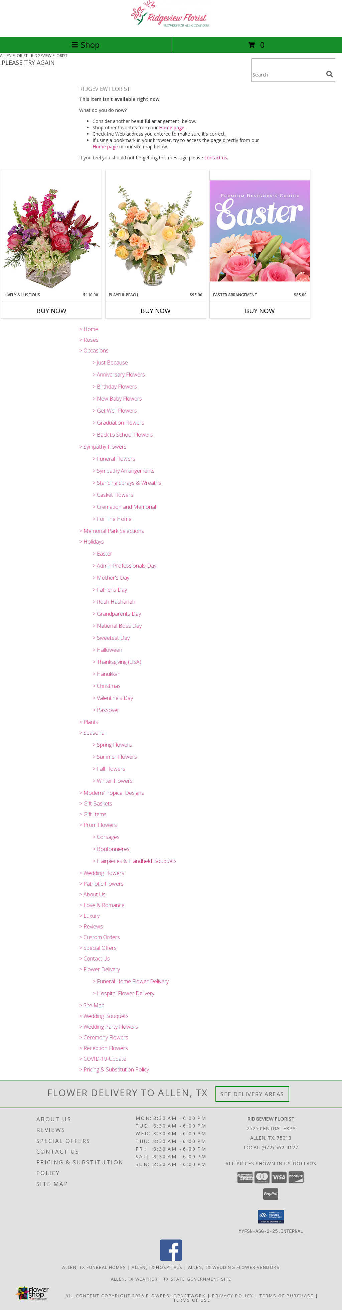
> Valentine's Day (113, 698)
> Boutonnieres (111, 849)
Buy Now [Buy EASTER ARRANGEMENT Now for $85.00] (260, 310)
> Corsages (106, 837)
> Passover (106, 710)
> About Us (92, 894)
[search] (329, 74)
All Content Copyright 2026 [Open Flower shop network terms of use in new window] (104, 1295)
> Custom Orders (99, 937)
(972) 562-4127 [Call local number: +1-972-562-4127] (280, 1147)
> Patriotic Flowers (101, 883)
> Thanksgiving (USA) (117, 662)
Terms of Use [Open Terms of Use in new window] (191, 1300)
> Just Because (110, 362)
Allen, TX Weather (134, 1279)
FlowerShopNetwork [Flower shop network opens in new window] (176, 1295)
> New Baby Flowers (117, 398)
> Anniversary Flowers (119, 374)
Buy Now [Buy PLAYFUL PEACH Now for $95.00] (156, 310)
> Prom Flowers (98, 825)
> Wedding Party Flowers (108, 1026)
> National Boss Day (117, 625)
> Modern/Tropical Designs (111, 792)
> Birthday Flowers (115, 386)
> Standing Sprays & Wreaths (127, 482)
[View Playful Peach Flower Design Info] (156, 231)
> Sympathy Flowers (103, 446)
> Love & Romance (102, 905)
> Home (88, 329)
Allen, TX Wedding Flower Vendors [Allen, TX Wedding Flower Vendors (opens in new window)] (234, 1267)
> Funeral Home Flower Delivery (131, 981)
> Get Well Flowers (115, 410)
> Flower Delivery (99, 969)
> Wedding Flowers (101, 873)
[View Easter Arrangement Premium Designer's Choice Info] (260, 230)
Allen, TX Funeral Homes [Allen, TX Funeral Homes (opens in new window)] (94, 1267)
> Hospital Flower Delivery (123, 993)
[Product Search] (287, 74)
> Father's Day (110, 589)
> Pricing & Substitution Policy (114, 1069)
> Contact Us (94, 958)
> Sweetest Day (111, 637)
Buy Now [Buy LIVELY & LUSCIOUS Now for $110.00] (51, 310)
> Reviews (91, 926)
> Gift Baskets (95, 803)
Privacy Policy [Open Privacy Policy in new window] (232, 1295)
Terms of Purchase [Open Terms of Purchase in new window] (287, 1295)
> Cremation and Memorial (124, 507)
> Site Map (92, 1005)
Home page (171, 127)
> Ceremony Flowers (103, 1037)
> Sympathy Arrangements (124, 470)
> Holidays (91, 541)
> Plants (88, 722)
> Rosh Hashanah (114, 601)
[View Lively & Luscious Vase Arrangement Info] (51, 230)
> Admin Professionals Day (124, 565)
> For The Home (112, 519)
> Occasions (94, 350)
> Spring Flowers (112, 744)
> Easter (102, 553)
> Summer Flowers (115, 756)
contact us (215, 157)
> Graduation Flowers (118, 422)
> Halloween (107, 649)
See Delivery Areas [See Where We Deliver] (252, 1094)
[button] (271, 1216)
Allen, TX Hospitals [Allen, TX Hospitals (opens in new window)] (157, 1267)
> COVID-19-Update (102, 1058)
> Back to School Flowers (123, 434)
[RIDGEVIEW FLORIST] (171, 27)
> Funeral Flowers (114, 458)
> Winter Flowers (113, 780)
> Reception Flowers (103, 1048)
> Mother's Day (111, 577)
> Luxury (89, 915)
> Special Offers (98, 948)
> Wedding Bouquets (104, 1016)
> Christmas (107, 686)
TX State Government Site (197, 1279)
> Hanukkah (107, 674)
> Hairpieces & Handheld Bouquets (135, 861)
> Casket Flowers (113, 494)
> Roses (89, 339)
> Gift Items (93, 814)
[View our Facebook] (171, 1259)
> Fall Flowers (109, 768)
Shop (85, 44)
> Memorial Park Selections (111, 531)
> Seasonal (92, 732)
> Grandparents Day (117, 613)
